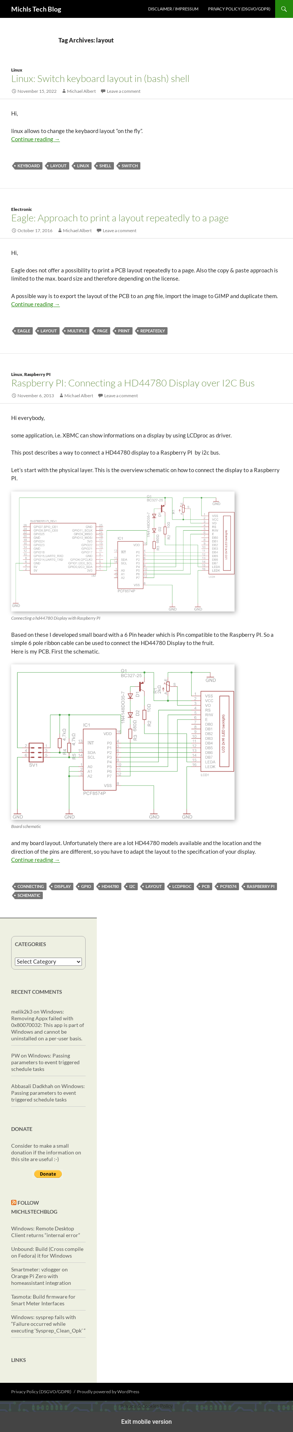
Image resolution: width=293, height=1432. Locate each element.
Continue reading (35, 139)
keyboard (28, 165)
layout (58, 165)
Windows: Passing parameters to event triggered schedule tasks (45, 1062)
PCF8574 (228, 886)
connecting (30, 886)
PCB (206, 886)
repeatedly (152, 330)
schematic (28, 895)
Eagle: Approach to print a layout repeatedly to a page (120, 218)
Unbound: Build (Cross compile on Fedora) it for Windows (47, 1252)
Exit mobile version (146, 1421)
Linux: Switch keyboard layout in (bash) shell (100, 78)
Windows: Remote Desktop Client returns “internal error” (45, 1231)
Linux (16, 70)
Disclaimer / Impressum (173, 8)
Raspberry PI (37, 374)
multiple (77, 330)
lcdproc (181, 886)
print (124, 330)
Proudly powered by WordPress (108, 1391)
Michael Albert (81, 91)
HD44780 (110, 886)
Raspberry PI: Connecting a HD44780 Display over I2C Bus (133, 383)
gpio (86, 886)
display (62, 886)
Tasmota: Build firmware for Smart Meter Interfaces (43, 1299)
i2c (132, 886)
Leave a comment (123, 91)
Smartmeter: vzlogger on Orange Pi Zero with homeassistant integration (41, 1276)
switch (130, 165)
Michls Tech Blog (36, 9)
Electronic (21, 209)
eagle (23, 330)
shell (105, 165)
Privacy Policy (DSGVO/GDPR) (239, 8)
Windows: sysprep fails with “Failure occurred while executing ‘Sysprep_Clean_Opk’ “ (48, 1324)
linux (83, 165)
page (102, 330)
